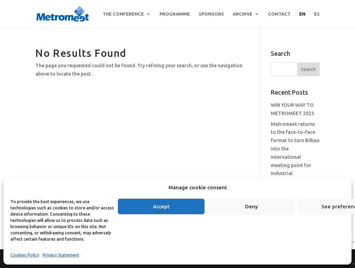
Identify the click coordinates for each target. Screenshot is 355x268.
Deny (251, 206)
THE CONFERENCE (123, 13)
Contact (279, 13)
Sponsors (211, 13)
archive (242, 13)
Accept (161, 206)
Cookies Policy (24, 255)
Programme (174, 13)
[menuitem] (302, 19)
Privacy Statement (61, 255)
